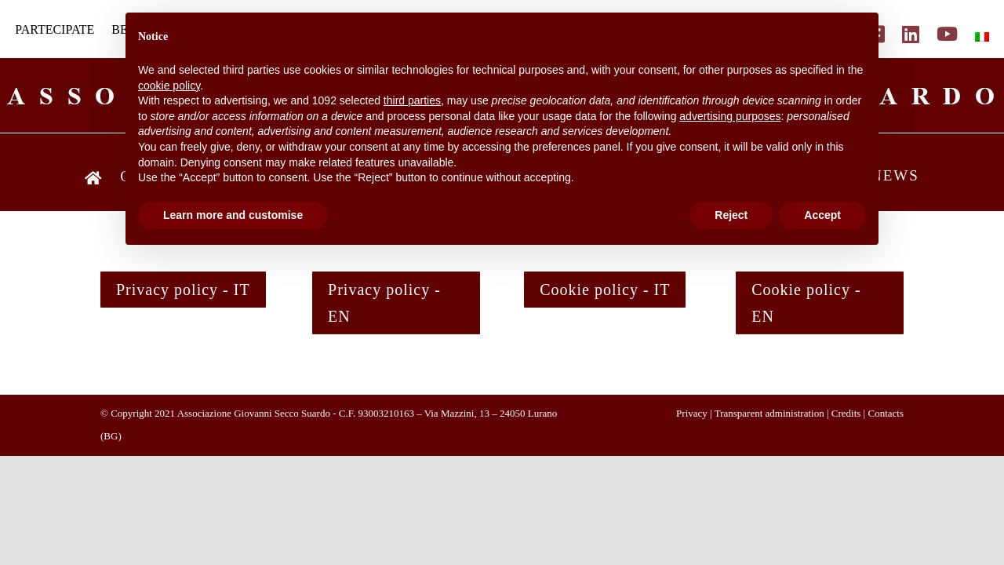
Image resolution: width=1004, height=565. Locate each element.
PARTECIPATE (54, 30)
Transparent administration (769, 413)
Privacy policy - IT (183, 289)
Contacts (886, 413)
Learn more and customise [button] (233, 215)
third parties (412, 100)
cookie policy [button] (169, 85)
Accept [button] (822, 215)
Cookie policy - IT (605, 289)
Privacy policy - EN (384, 303)
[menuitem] (982, 37)
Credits (846, 413)
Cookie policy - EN (805, 303)
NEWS (895, 177)
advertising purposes (729, 116)
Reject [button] (731, 215)
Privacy (692, 413)
